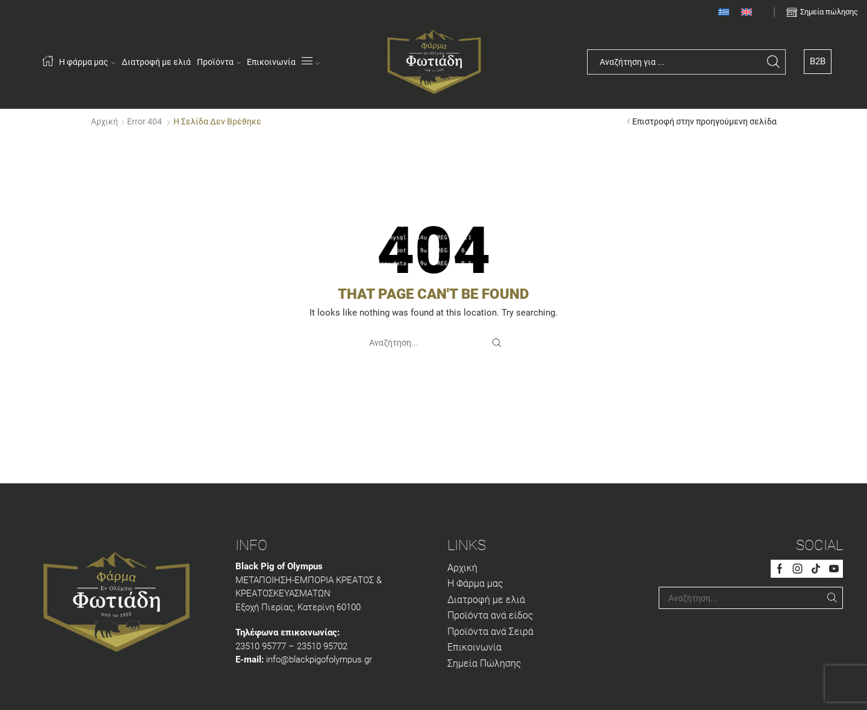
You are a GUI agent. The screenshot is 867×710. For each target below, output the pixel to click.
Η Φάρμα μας (475, 583)
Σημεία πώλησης (829, 11)
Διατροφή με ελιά (156, 62)
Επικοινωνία (271, 62)
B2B (817, 61)
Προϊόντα (219, 62)
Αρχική (104, 121)
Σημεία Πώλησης (484, 663)
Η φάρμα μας (87, 62)
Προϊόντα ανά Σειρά (490, 631)
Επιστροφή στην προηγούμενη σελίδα (704, 121)
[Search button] (773, 62)
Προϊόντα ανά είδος (490, 615)
